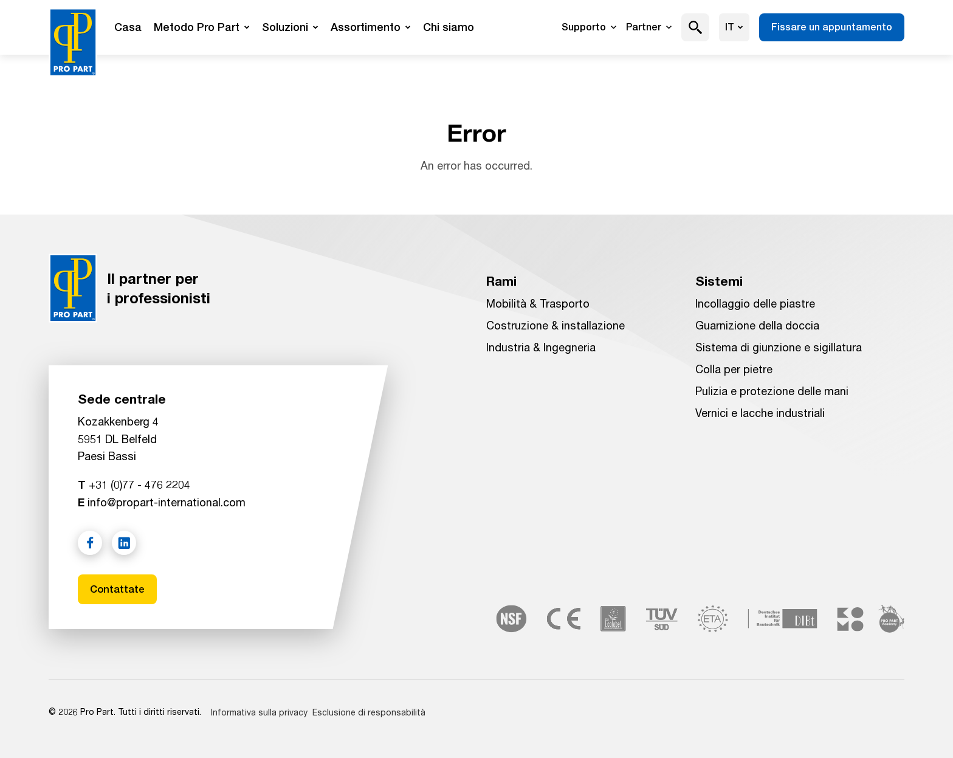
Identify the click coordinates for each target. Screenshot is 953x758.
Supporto (589, 27)
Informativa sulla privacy (259, 712)
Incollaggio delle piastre (755, 302)
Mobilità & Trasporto (538, 302)
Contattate (119, 588)
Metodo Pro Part (202, 27)
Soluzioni (290, 27)
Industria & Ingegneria (541, 346)
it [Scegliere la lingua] (734, 27)
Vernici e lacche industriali (760, 411)
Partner (649, 27)
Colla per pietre (733, 367)
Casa (128, 27)
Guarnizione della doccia (757, 324)
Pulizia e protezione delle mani (771, 389)
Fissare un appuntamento (831, 27)
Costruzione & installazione (555, 324)
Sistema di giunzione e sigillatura (778, 346)
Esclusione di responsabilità (368, 712)
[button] (695, 27)
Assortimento (371, 27)
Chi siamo (448, 27)
